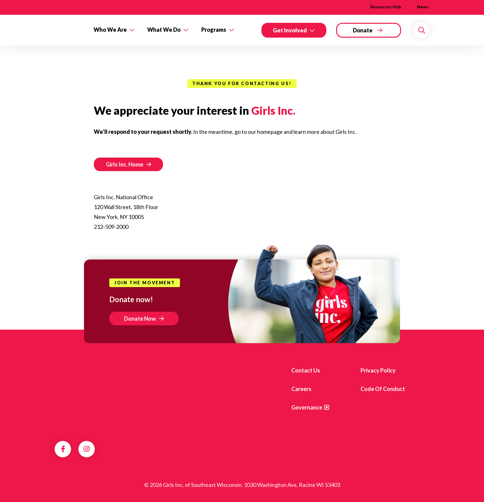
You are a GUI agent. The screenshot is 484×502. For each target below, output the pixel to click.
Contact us (305, 370)
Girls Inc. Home (124, 164)
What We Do (164, 29)
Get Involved (290, 30)
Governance (306, 407)
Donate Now (140, 318)
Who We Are (110, 29)
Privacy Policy (378, 370)
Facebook (63, 449)
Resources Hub (385, 6)
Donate (363, 30)
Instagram (86, 449)
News (422, 6)
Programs (213, 29)
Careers (301, 388)
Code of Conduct (383, 388)
